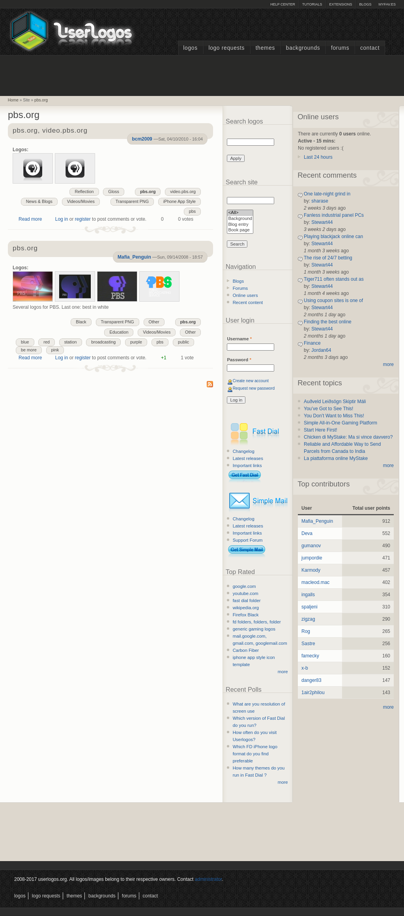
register (83, 219)
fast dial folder (247, 600)
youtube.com (245, 593)
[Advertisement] (202, 74)
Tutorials (312, 4)
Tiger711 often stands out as (334, 279)
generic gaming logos (254, 629)
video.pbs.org (183, 191)
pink (55, 349)
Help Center (282, 4)
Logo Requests (226, 48)
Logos (190, 48)
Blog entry (240, 225)
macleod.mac (315, 582)
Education (118, 332)
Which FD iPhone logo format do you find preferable (255, 753)
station (70, 342)
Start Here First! (320, 430)
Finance (312, 343)
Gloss (113, 191)
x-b (304, 668)
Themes (265, 48)
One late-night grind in (327, 194)
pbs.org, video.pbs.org (50, 131)
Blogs (365, 4)
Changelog (243, 451)
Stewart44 (322, 222)
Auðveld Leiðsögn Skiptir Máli (335, 401)
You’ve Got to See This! (328, 408)
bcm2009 (142, 139)
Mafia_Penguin (134, 257)
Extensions (340, 4)
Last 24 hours (318, 157)
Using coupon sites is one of (333, 300)
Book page (240, 230)
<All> (240, 213)
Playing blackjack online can (333, 236)
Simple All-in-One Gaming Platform (340, 423)
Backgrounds (303, 48)
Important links (247, 465)
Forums (340, 48)
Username (239, 338)
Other (154, 321)
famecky (310, 656)
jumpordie (311, 558)
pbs (192, 211)
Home (13, 100)
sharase (319, 201)
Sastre (308, 643)
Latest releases (248, 458)
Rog (305, 631)
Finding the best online (328, 322)
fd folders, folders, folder (257, 621)
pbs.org (41, 100)
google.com (244, 586)
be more (29, 349)
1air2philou (313, 692)
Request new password (254, 388)
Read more (30, 219)
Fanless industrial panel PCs (334, 215)
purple (136, 342)
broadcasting (103, 342)
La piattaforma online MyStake (336, 458)
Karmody (310, 570)
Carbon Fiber (246, 650)
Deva (306, 533)
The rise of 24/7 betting (328, 258)
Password (239, 359)
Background (240, 219)
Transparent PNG (132, 201)
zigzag (308, 619)
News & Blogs (39, 201)
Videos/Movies (81, 201)
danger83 (311, 680)
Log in (61, 219)
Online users (245, 295)
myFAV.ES (387, 4)
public (183, 342)
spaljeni (309, 607)
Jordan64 (321, 350)
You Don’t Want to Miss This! (334, 416)
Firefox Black (246, 614)
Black (81, 321)
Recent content (248, 302)
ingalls (308, 594)
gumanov (311, 545)
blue (25, 342)
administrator (208, 879)
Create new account (251, 381)
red (46, 342)
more (283, 671)
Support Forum (248, 540)
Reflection (84, 191)
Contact (370, 48)
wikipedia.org (246, 607)
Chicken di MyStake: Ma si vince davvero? (348, 437)
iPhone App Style (179, 201)
